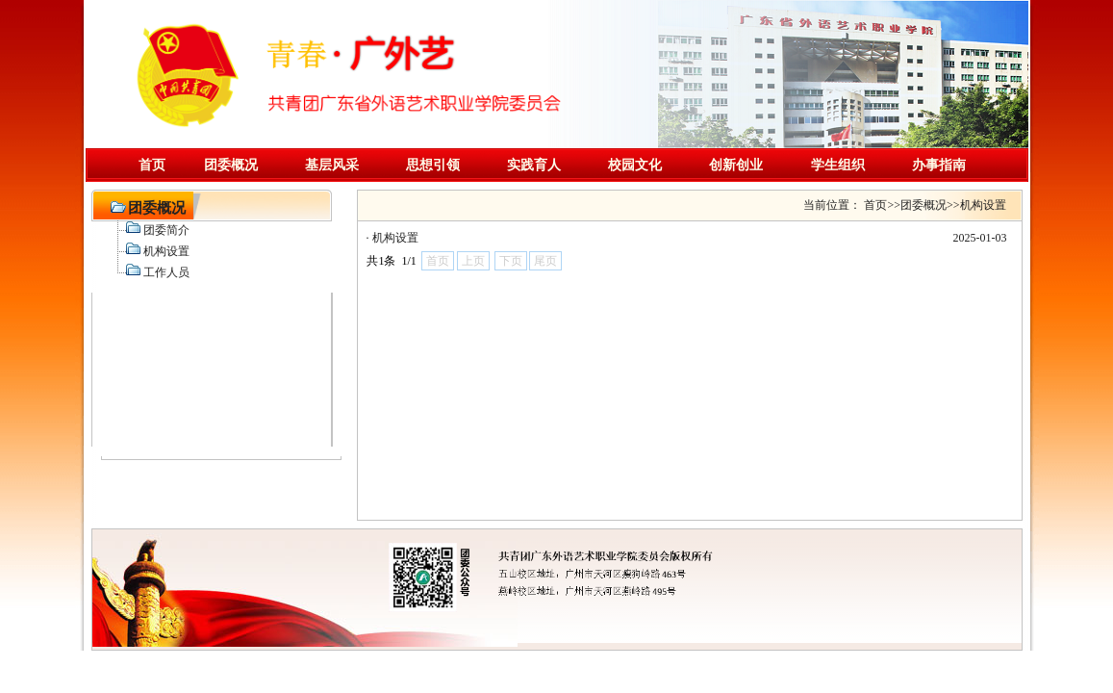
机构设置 (395, 237)
